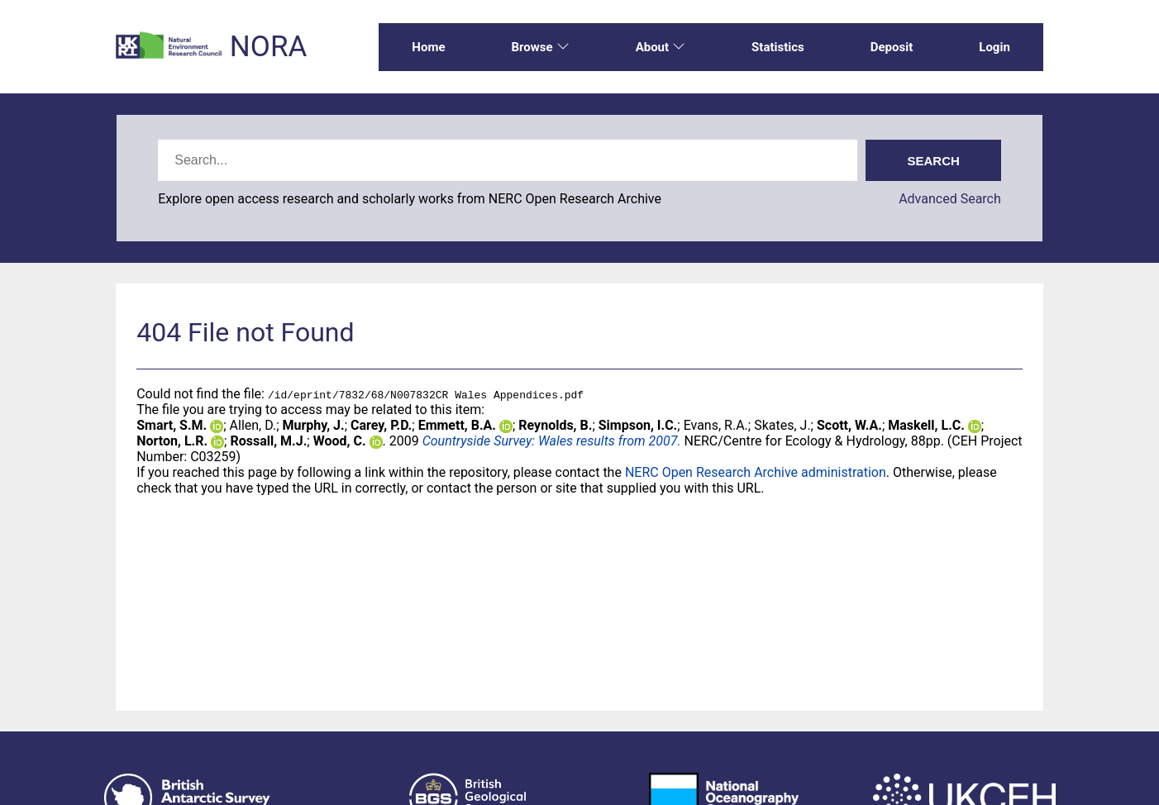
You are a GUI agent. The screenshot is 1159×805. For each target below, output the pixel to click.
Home (428, 47)
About (660, 47)
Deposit (891, 47)
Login (994, 47)
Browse (540, 47)
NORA (268, 47)
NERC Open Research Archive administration (755, 472)
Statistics (777, 47)
